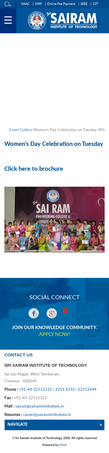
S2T (95, 4)
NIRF (38, 4)
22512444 (87, 389)
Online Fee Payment (61, 4)
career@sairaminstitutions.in (47, 414)
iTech (63, 445)
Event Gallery (20, 129)
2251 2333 (65, 389)
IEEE (84, 4)
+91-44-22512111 (35, 389)
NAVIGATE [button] (18, 425)
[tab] (54, 425)
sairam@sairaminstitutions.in (39, 406)
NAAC (25, 4)
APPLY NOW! (54, 334)
